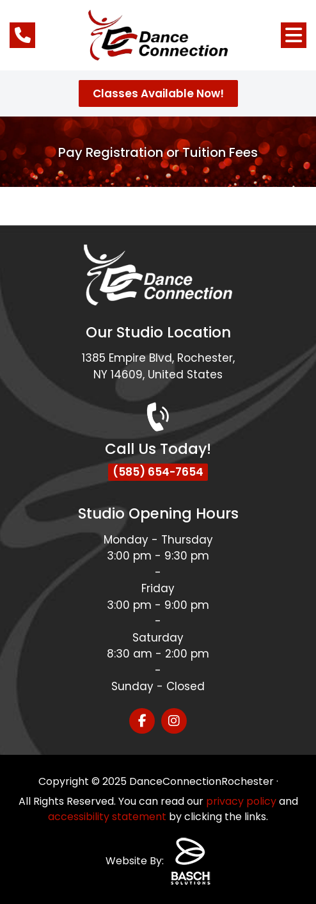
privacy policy (241, 801)
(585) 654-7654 (158, 472)
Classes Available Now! (158, 93)
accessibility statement (107, 816)
